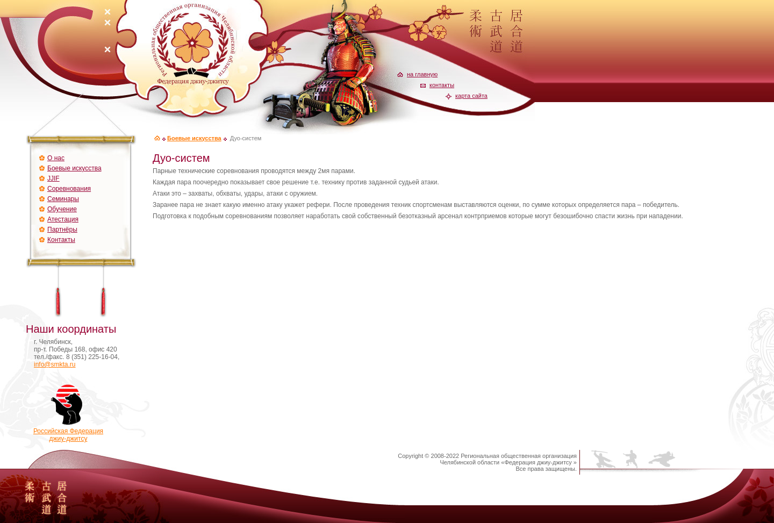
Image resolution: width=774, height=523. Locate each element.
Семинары (63, 199)
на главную (422, 74)
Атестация (62, 219)
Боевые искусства (74, 168)
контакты (441, 85)
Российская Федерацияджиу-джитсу (68, 431)
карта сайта (471, 95)
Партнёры (62, 229)
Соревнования (69, 188)
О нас (55, 158)
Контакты (61, 239)
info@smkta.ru (55, 364)
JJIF (53, 178)
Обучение (62, 209)
